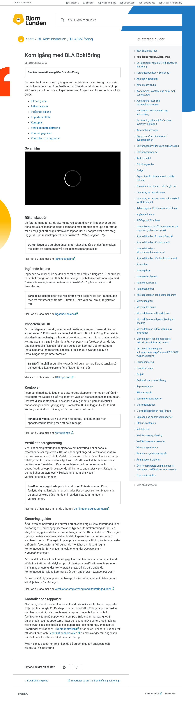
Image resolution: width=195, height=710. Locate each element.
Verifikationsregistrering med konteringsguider (83, 589)
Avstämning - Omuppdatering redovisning (151, 112)
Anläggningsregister (146, 78)
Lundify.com (127, 3)
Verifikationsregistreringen (90, 508)
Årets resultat (142, 158)
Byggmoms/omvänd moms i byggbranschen (150, 138)
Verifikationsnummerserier (149, 441)
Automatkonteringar (146, 130)
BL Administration (52, 39)
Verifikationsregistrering (45, 127)
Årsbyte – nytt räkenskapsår (150, 453)
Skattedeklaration (144, 404)
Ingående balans (41, 111)
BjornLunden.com (22, 2)
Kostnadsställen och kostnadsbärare (155, 294)
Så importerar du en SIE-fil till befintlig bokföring (94, 680)
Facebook (72, 3)
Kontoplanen (62, 432)
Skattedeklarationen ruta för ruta (153, 410)
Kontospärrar (142, 270)
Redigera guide (152, 693)
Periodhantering (144, 362)
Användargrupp (107, 3)
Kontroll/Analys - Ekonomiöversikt (153, 236)
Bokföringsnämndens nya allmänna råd (156, 146)
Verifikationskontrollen (63, 633)
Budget (139, 170)
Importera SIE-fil (40, 117)
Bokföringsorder (144, 164)
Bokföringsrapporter (146, 152)
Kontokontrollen (66, 629)
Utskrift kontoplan (145, 423)
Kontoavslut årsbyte (146, 276)
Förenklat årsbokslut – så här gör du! (155, 186)
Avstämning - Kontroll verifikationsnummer (147, 102)
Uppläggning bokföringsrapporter (153, 417)
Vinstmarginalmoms (146, 447)
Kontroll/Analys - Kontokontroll (152, 242)
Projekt (139, 374)
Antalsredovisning (145, 84)
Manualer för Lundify (170, 3)
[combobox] (119, 20)
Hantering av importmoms (149, 192)
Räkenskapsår (39, 106)
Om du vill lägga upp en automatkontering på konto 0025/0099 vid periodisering (156, 352)
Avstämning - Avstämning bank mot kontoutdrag (154, 93)
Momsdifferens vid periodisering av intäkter (154, 321)
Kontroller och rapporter (45, 138)
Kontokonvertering (145, 282)
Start (30, 39)
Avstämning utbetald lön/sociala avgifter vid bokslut (153, 122)
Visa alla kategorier (145, 485)
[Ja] (65, 667)
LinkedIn (88, 3)
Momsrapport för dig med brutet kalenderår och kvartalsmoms (152, 340)
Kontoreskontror (144, 288)
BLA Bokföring (81, 39)
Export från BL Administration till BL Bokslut (154, 178)
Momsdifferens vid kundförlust (152, 313)
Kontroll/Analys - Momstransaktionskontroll (149, 250)
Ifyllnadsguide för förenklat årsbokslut (155, 208)
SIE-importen (62, 377)
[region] (71, 355)
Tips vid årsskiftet (145, 475)
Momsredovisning (145, 307)
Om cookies (171, 693)
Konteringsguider (41, 133)
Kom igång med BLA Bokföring (152, 56)
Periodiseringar (143, 368)
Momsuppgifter (143, 301)
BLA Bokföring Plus (36, 680)
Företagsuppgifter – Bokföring (151, 72)
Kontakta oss (147, 3)
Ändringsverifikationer (147, 459)
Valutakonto (141, 429)
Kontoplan (37, 122)
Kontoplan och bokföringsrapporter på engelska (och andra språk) (156, 228)
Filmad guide (39, 101)
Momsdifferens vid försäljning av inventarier (153, 331)
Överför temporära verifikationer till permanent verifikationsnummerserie (155, 467)
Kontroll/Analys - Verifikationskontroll (155, 258)
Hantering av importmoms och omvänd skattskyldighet (156, 200)
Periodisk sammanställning (150, 380)
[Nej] (77, 667)
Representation (143, 386)
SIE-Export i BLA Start (147, 220)
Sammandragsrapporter (148, 398)
